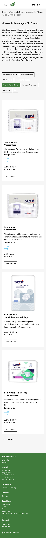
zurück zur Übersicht (9, 439)
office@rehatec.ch (8, 479)
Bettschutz (7, 90)
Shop (4, 12)
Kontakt (4, 462)
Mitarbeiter (6, 460)
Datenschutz (6, 524)
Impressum (6, 527)
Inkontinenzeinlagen (10, 75)
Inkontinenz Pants (27, 75)
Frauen (41, 12)
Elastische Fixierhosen (29, 85)
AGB (3, 522)
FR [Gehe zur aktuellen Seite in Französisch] (38, 4)
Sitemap (4, 518)
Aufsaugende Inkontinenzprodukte (22, 12)
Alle (15, 90)
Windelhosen (7, 80)
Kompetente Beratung (11, 532)
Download (5, 520)
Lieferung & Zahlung (9, 488)
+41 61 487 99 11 (8, 477)
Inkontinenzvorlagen (23, 80)
